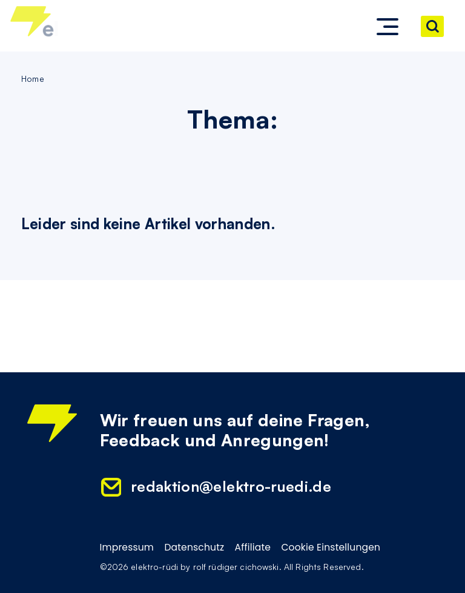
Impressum (127, 547)
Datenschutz (194, 547)
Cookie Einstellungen (330, 547)
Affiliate (253, 547)
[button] (387, 27)
